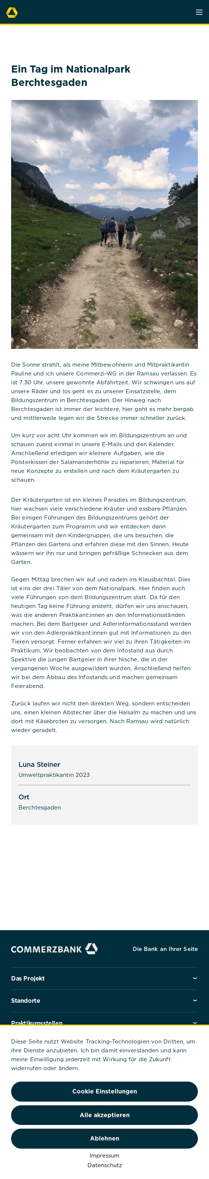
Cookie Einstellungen (104, 1091)
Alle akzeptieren (105, 1115)
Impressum (104, 1155)
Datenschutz (104, 1165)
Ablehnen (104, 1138)
